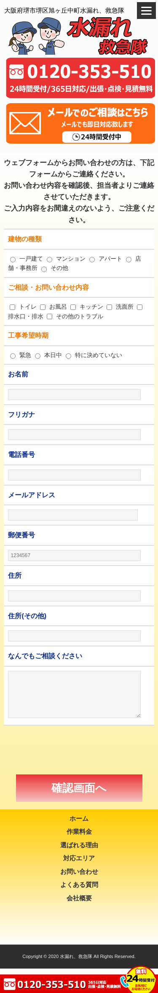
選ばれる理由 (79, 845)
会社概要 (79, 898)
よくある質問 (79, 884)
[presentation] (79, 750)
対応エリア (79, 858)
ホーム (79, 818)
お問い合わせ (79, 871)
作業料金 (79, 831)
